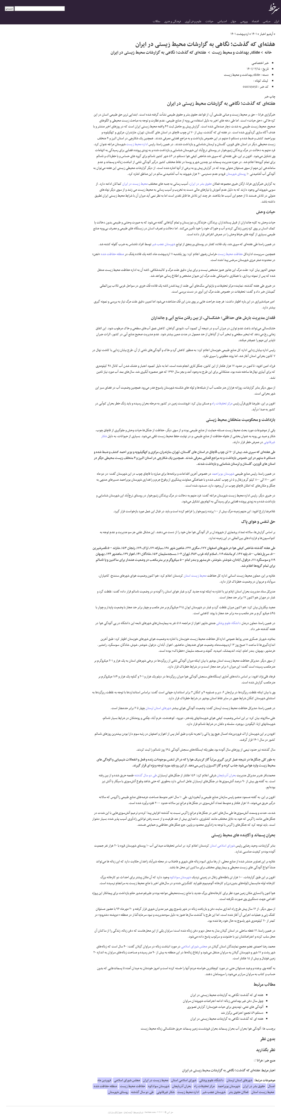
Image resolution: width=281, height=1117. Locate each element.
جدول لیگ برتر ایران (115, 1112)
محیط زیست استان (195, 576)
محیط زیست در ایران (135, 184)
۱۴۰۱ (254, 34)
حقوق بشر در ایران (201, 184)
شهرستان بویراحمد (223, 474)
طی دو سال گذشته (145, 775)
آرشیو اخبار (266, 34)
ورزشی (244, 21)
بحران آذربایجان (226, 775)
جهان (233, 21)
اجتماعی (222, 21)
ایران (276, 21)
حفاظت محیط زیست (230, 254)
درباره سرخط (138, 1112)
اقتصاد (255, 21)
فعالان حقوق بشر (238, 1092)
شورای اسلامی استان (222, 846)
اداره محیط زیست (137, 144)
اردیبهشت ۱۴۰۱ (240, 34)
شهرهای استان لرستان (158, 708)
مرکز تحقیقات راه (222, 403)
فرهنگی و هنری (172, 21)
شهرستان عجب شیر (163, 244)
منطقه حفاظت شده (112, 254)
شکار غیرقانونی (166, 1092)
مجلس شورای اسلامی (194, 946)
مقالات (156, 21)
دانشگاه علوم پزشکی (228, 623)
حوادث (209, 21)
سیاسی (266, 21)
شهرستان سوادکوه (180, 877)
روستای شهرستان (236, 174)
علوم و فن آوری (193, 21)
